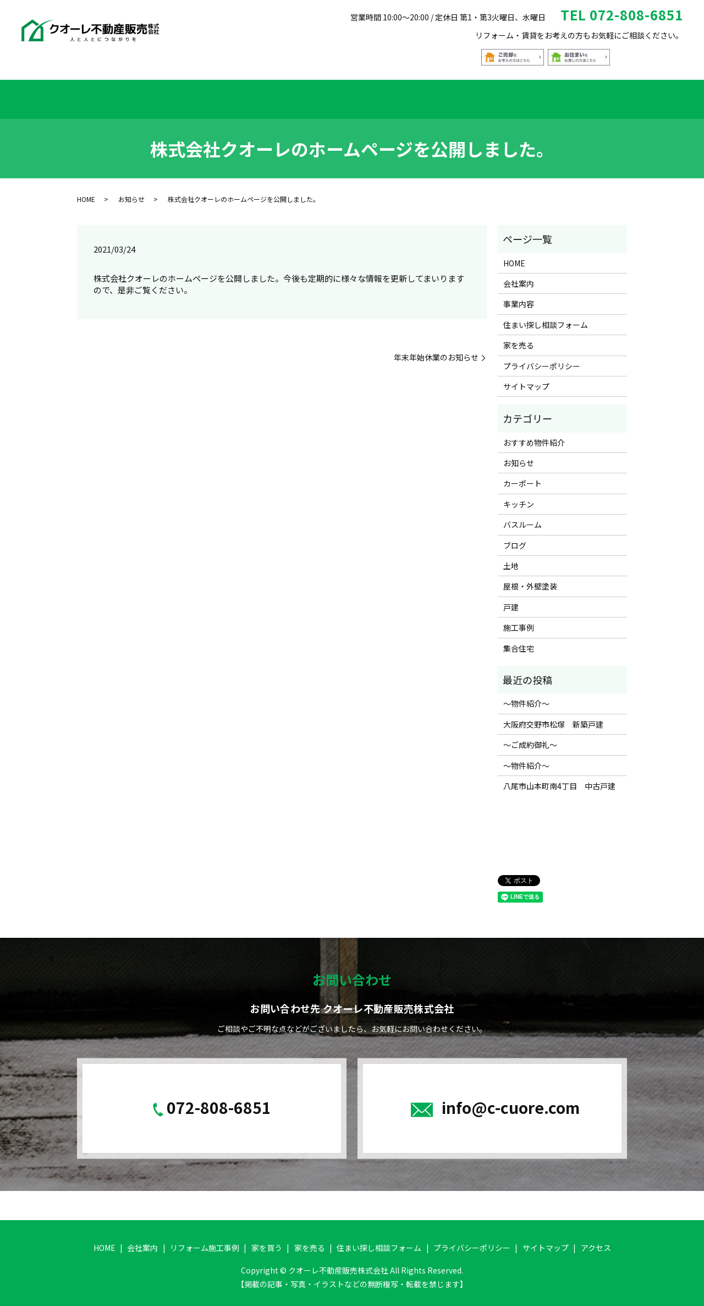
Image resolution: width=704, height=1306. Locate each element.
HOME (94, 95)
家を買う (293, 95)
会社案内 (142, 95)
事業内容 (518, 297)
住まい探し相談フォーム (520, 95)
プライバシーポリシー (541, 358)
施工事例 (518, 620)
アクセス (604, 95)
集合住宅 (518, 641)
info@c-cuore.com (511, 1100)
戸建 (511, 599)
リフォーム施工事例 (218, 95)
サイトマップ (526, 379)
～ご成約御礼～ (530, 737)
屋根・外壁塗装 (530, 579)
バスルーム (522, 517)
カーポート (522, 476)
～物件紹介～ (526, 696)
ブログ (514, 538)
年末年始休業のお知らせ (436, 350)
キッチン (518, 496)
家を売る (435, 95)
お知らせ (131, 192)
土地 (511, 558)
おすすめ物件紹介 (364, 95)
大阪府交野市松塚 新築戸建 (553, 717)
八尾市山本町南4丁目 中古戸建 (559, 778)
